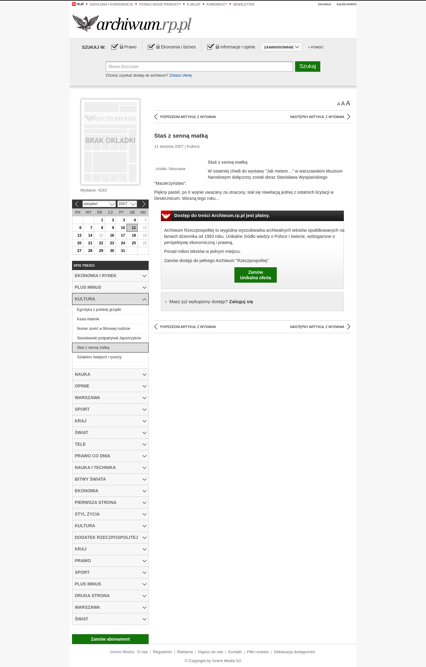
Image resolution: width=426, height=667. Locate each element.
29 (101, 251)
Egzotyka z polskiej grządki (99, 309)
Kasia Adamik (88, 319)
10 (123, 228)
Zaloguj (324, 4)
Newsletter (243, 4)
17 (123, 235)
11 (134, 228)
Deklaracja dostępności (294, 652)
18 (134, 235)
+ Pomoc (316, 47)
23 (112, 243)
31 (123, 251)
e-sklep (193, 4)
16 (112, 235)
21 (90, 243)
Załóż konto (346, 4)
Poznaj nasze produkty (160, 4)
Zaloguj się (211, 301)
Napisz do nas (210, 652)
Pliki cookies (258, 652)
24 (123, 243)
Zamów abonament (110, 639)
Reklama (185, 652)
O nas (142, 652)
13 (79, 235)
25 (134, 243)
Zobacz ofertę (180, 75)
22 (101, 243)
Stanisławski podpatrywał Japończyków (109, 338)
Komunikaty (217, 4)
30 (112, 251)
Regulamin (162, 652)
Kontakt (235, 652)
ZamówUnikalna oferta (255, 275)
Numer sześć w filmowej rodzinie (103, 328)
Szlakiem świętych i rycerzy (99, 357)
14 (90, 235)
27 (79, 251)
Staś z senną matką (93, 347)
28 (90, 251)
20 (79, 243)
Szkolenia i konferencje (111, 4)
